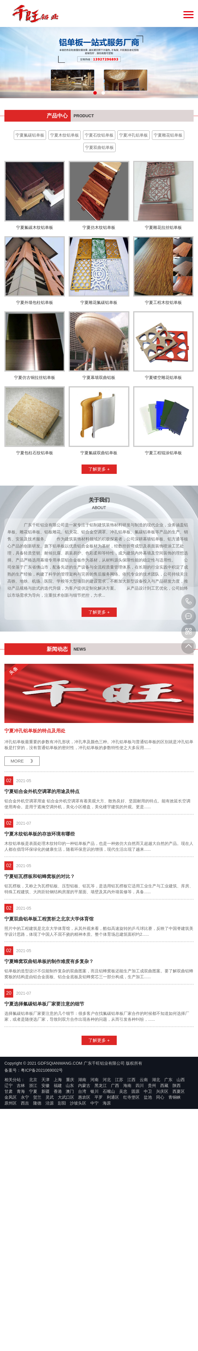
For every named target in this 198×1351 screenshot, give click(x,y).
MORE (17, 914)
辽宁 (8, 1238)
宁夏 (33, 1244)
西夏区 (178, 1244)
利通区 (113, 1250)
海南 (127, 1238)
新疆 (45, 1244)
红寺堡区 (131, 1250)
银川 (94, 1244)
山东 (70, 1238)
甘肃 (8, 1244)
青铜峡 (174, 1250)
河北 (107, 1233)
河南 (94, 1233)
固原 (135, 1244)
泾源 (49, 1256)
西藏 (164, 1238)
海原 (107, 1256)
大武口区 (66, 1250)
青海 (21, 1244)
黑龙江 (100, 1238)
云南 (144, 1233)
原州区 (10, 1256)
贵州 (152, 1238)
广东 (168, 1233)
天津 (45, 1233)
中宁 (94, 1256)
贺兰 (37, 1250)
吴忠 (123, 1244)
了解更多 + (99, 622)
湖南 (82, 1233)
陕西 (176, 1238)
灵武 (49, 1250)
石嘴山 (109, 1244)
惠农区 (84, 1250)
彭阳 (62, 1256)
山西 (181, 1233)
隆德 (37, 1256)
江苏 (119, 1233)
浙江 (33, 1238)
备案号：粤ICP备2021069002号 (33, 1223)
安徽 (45, 1238)
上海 (58, 1233)
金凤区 (10, 1250)
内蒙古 (84, 1238)
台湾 (82, 1244)
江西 (131, 1233)
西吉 (25, 1256)
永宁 (25, 1250)
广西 (115, 1238)
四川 (140, 1238)
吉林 (21, 1238)
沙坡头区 (78, 1256)
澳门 (70, 1244)
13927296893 (188, 601)
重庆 (70, 1233)
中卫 (148, 1244)
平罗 (98, 1250)
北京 (33, 1233)
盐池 (148, 1250)
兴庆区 (162, 1244)
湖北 (156, 1233)
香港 (58, 1244)
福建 (58, 1238)
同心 (160, 1250)
